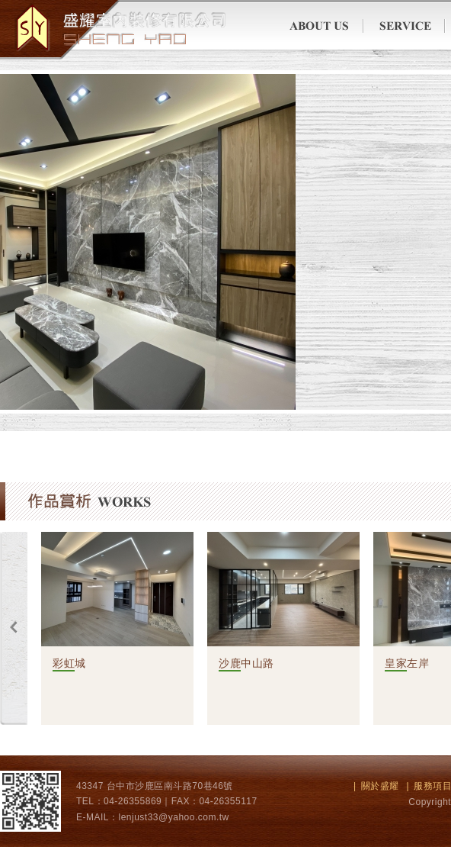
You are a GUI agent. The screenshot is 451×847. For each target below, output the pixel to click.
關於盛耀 (325, 26)
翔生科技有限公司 (113, 28)
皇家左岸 (407, 663)
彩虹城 (69, 663)
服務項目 (404, 26)
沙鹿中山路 (246, 663)
